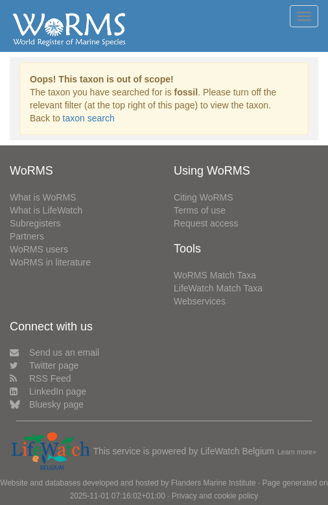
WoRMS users (39, 249)
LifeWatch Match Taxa (218, 288)
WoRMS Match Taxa (215, 275)
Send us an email (54, 352)
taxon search (89, 118)
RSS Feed (40, 378)
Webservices (200, 301)
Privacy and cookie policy (215, 495)
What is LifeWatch (46, 210)
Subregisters (35, 223)
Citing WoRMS (203, 197)
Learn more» (296, 452)
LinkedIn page (48, 391)
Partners (27, 236)
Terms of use (200, 210)
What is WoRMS (43, 197)
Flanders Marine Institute (213, 482)
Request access (206, 223)
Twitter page (44, 365)
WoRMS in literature (50, 262)
